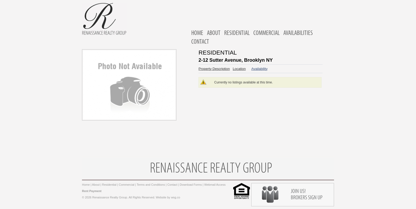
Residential (109, 184)
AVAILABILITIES (298, 33)
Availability (259, 69)
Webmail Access (215, 184)
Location (239, 69)
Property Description (214, 69)
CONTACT (200, 42)
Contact (172, 184)
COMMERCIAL (266, 33)
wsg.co (175, 197)
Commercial (127, 184)
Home (86, 184)
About (96, 184)
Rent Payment (91, 191)
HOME (197, 33)
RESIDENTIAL (237, 33)
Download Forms (191, 184)
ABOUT (213, 33)
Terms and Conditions (151, 184)
